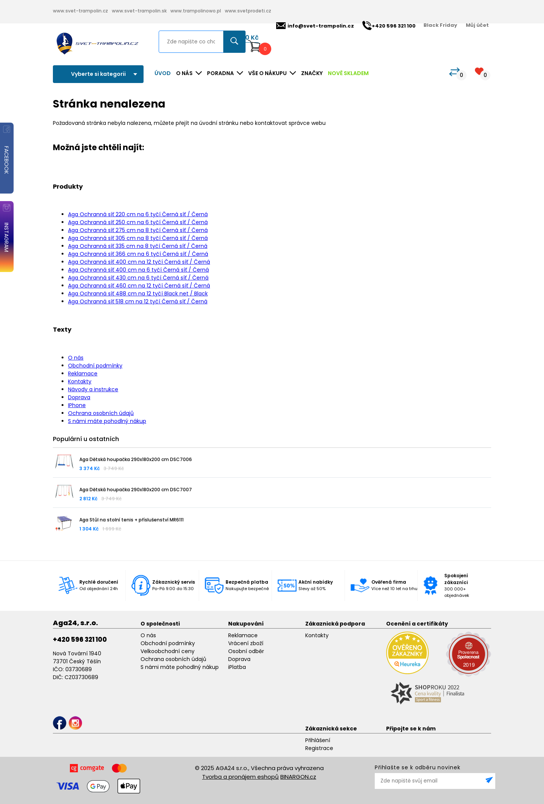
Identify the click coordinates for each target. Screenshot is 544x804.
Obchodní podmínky (95, 365)
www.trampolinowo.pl (195, 11)
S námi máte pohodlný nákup (107, 421)
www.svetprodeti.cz (248, 11)
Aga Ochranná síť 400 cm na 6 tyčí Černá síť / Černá (138, 270)
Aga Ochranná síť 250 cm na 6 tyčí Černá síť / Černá (138, 222)
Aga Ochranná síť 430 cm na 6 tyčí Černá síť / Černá (138, 277)
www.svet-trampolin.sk (139, 11)
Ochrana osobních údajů (101, 413)
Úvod (163, 73)
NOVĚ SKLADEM (348, 73)
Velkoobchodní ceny (168, 651)
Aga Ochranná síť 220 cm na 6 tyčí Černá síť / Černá (138, 214)
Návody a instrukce (93, 389)
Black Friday (440, 25)
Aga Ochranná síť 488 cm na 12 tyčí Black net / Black (138, 293)
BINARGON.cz (298, 777)
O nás (75, 357)
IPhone (77, 405)
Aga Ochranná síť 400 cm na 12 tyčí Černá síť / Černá (139, 262)
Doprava (79, 397)
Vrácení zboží (245, 643)
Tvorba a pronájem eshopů (240, 777)
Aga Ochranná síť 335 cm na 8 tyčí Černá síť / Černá (137, 246)
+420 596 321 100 (80, 639)
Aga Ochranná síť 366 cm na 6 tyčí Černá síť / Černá (138, 254)
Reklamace (82, 373)
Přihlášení (317, 740)
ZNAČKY (312, 73)
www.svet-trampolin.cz (80, 11)
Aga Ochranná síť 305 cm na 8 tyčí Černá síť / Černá (138, 238)
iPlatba (237, 667)
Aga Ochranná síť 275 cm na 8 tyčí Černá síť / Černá (138, 230)
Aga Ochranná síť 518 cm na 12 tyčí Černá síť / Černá (137, 301)
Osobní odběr (246, 651)
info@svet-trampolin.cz (315, 26)
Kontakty (79, 381)
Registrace (319, 748)
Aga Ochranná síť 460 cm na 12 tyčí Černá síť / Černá (139, 285)
